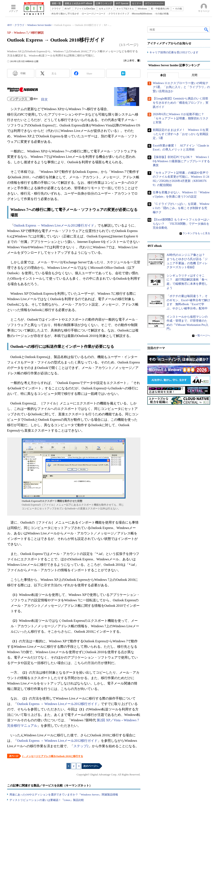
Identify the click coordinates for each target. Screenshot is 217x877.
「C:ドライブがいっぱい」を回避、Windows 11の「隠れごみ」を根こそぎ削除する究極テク (181, 208)
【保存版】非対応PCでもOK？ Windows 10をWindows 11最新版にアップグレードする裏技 (181, 161)
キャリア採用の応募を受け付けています (173, 52)
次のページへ (90, 766)
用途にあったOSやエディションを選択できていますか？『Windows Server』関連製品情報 (63, 794)
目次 (44, 99)
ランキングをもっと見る (196, 233)
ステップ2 (81, 746)
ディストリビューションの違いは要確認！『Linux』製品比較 (46, 800)
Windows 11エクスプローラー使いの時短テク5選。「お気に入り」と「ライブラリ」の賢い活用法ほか (181, 87)
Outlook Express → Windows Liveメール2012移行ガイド (54, 225)
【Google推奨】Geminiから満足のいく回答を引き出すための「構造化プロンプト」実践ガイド (180, 102)
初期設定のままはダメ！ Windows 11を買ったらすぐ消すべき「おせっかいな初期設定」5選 (180, 134)
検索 (206, 29)
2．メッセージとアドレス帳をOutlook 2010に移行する (52, 756)
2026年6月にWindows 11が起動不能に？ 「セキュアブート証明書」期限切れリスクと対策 (180, 118)
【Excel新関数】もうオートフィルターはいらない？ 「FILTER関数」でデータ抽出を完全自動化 (181, 223)
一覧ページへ (202, 335)
